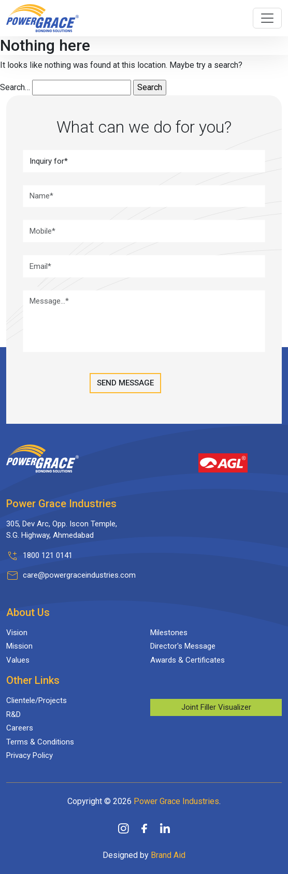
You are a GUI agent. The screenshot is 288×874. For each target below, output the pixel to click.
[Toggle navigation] (267, 18)
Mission (19, 646)
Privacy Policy (29, 755)
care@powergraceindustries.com (79, 575)
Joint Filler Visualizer (216, 707)
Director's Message (182, 646)
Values (18, 660)
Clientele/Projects (36, 700)
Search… (15, 87)
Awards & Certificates (187, 660)
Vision (16, 632)
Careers (19, 728)
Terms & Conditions (40, 742)
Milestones (169, 632)
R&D (13, 714)
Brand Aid (168, 855)
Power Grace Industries (176, 801)
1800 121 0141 (48, 555)
